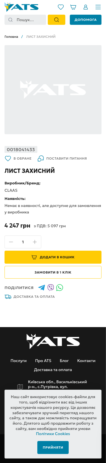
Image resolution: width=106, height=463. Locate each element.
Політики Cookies (53, 433)
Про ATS (43, 360)
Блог (64, 360)
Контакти (86, 360)
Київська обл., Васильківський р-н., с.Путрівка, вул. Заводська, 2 (57, 387)
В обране (18, 158)
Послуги (18, 360)
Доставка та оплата (30, 296)
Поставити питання (62, 158)
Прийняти (53, 447)
